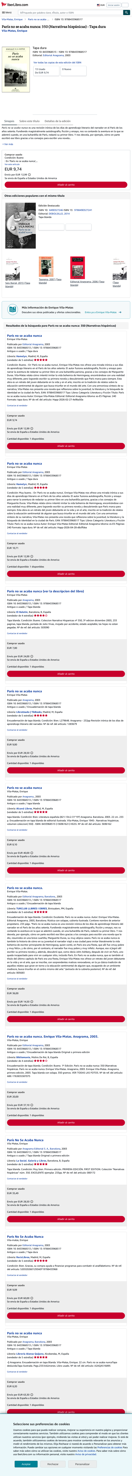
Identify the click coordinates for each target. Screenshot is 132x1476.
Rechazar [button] (52, 1464)
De (46, 70)
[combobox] (70, 12)
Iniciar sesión (114, 5)
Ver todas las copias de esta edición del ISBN (57, 62)
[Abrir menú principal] (7, 12)
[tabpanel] (65, 136)
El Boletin (22, 611)
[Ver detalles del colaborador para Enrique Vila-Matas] (14, 30)
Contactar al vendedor (17, 405)
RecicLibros (22, 1257)
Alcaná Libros (24, 808)
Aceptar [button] (26, 1464)
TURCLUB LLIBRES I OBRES (31, 908)
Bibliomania (23, 1057)
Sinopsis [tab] (9, 121)
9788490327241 (83, 210)
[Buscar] (126, 12)
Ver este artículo (12, 164)
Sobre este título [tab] (29, 121)
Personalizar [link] (82, 1464)
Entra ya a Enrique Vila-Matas (103, 312)
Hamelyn (21, 356)
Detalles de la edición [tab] (57, 121)
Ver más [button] (8, 144)
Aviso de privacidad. (86, 1454)
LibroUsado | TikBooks (29, 711)
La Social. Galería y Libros (31, 1160)
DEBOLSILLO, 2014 (59, 213)
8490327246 (56, 210)
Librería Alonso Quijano (29, 1353)
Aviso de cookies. (87, 1450)
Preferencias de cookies (109, 1447)
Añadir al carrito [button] (66, 184)
